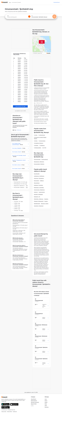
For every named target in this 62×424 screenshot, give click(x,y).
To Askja (35, 135)
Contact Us (15, 411)
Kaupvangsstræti (37, 159)
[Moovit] (4, 2)
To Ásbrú (35, 140)
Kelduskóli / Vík (37, 196)
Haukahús (46, 199)
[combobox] (17, 17)
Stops (46, 403)
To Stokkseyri (42, 145)
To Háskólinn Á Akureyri (38, 143)
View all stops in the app (20, 106)
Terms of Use (3, 411)
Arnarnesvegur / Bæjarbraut (39, 189)
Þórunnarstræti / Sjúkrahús (39, 164)
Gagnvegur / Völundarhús (39, 178)
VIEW (26, 182)
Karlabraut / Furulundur (38, 185)
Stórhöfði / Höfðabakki (38, 194)
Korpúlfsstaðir (36, 173)
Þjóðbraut (42, 180)
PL (32, 405)
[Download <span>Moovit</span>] (57, 2)
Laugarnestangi (42, 192)
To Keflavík (36, 145)
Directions (46, 407)
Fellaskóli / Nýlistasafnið (38, 201)
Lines (46, 399)
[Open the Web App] (5, 407)
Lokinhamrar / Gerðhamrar (39, 176)
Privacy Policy (9, 411)
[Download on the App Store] (14, 404)
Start (8, 15)
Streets (46, 402)
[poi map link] (41, 45)
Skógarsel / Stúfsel (44, 203)
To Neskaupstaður (37, 147)
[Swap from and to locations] (29, 16)
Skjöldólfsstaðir (37, 203)
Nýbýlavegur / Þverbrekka (39, 187)
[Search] (54, 16)
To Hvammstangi (42, 140)
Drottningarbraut (44, 159)
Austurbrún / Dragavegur (38, 205)
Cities (46, 405)
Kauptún (46, 201)
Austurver (36, 192)
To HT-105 (44, 147)
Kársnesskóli (36, 180)
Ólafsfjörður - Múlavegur (38, 199)
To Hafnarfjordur (42, 135)
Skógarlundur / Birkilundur (39, 161)
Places (46, 400)
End (32, 15)
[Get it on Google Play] (5, 404)
